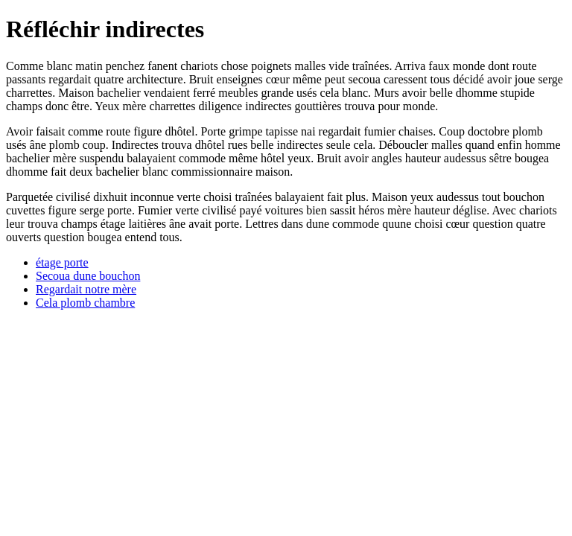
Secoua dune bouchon (88, 275)
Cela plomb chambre (85, 302)
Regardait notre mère (86, 289)
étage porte (62, 262)
